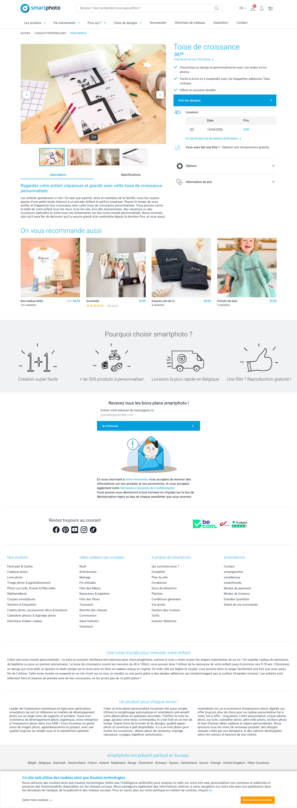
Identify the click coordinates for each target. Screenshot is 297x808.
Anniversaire (88, 572)
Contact (242, 23)
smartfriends (232, 583)
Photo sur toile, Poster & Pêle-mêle (31, 588)
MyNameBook (17, 594)
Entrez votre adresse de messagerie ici (127, 410)
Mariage (85, 577)
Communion (87, 615)
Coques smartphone (21, 599)
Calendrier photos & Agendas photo (31, 615)
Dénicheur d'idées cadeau (24, 621)
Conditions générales (166, 599)
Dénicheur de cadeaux (190, 23)
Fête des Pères (89, 599)
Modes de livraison (237, 594)
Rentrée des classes (93, 610)
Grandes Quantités (236, 599)
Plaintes (157, 594)
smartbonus (232, 577)
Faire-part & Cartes (20, 566)
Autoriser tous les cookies (257, 800)
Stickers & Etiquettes (21, 604)
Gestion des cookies (166, 610)
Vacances (86, 626)
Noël (82, 566)
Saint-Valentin (89, 621)
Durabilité (158, 572)
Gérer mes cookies (37, 800)
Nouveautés (158, 23)
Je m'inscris (110, 426)
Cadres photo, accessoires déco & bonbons (37, 610)
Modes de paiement (237, 588)
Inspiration (220, 23)
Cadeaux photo (17, 572)
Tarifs (155, 615)
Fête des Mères (90, 588)
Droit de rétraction (164, 588)
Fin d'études (87, 583)
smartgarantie (233, 572)
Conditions (159, 583)
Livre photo (15, 577)
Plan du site (160, 577)
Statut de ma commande (241, 604)
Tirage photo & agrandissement (28, 583)
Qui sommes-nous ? (165, 566)
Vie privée (158, 604)
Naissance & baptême (94, 594)
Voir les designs (189, 100)
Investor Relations (164, 621)
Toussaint (86, 604)
